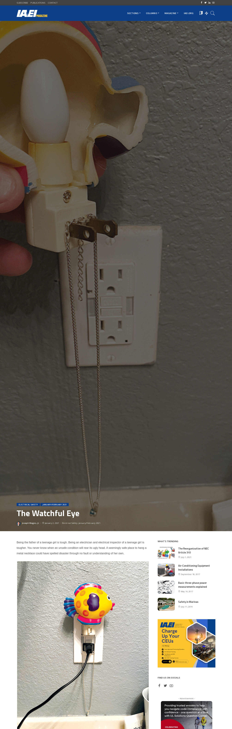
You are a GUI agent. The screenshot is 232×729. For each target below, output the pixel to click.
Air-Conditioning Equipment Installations (194, 568)
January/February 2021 (54, 504)
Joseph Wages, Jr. (30, 523)
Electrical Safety (28, 504)
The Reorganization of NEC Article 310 (193, 550)
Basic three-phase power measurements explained (192, 585)
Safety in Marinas (188, 602)
